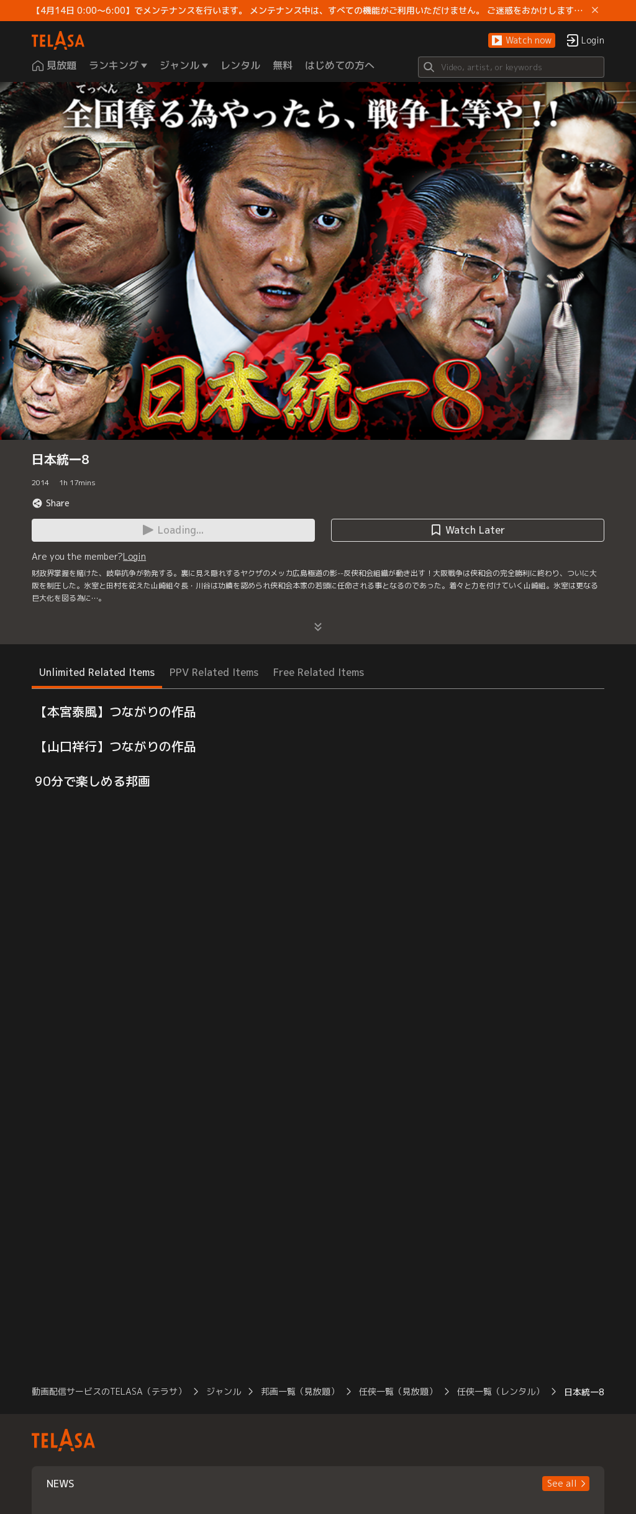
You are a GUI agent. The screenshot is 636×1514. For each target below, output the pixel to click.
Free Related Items (318, 672)
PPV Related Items (214, 672)
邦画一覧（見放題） (300, 1391)
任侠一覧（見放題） (398, 1391)
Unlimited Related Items (97, 672)
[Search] (511, 67)
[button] (521, 40)
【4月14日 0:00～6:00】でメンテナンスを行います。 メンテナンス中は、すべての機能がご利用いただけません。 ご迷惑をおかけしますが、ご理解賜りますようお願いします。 (309, 10)
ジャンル (223, 1391)
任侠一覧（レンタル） (500, 1391)
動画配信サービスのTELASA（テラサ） (109, 1391)
